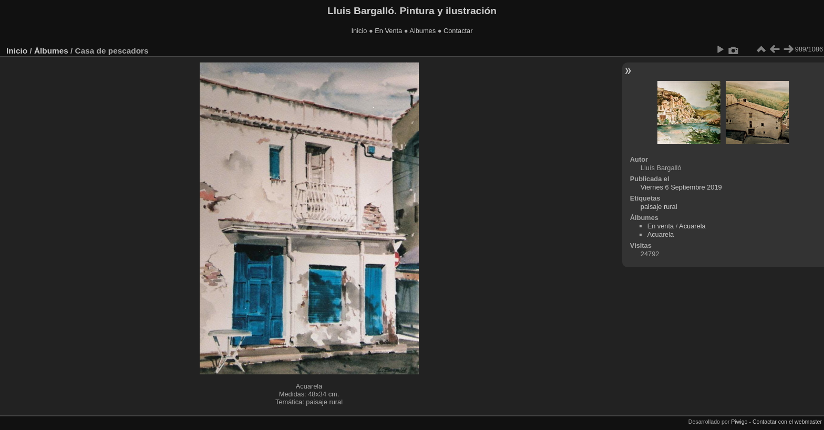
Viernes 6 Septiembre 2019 (681, 187)
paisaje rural (659, 207)
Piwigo (739, 421)
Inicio (359, 31)
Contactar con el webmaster (787, 421)
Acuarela (692, 226)
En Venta (388, 31)
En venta (660, 226)
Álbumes (51, 50)
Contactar (458, 31)
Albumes (422, 31)
